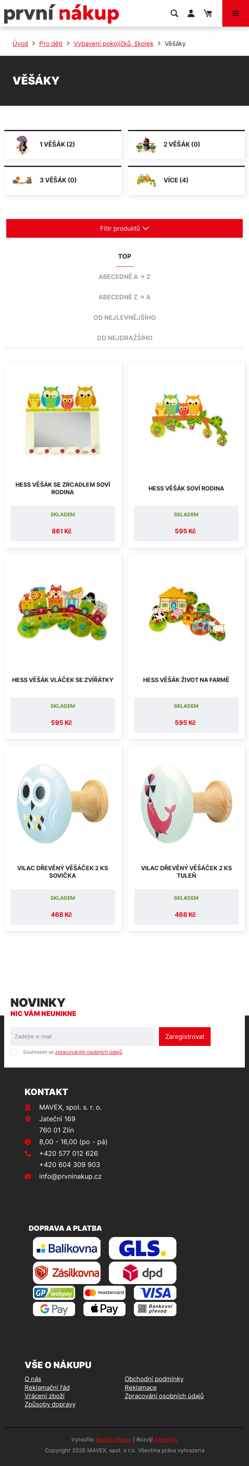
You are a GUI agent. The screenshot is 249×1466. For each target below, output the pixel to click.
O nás (33, 1379)
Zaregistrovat (184, 1036)
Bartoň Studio (113, 1439)
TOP (124, 256)
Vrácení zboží (45, 1396)
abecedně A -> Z (124, 277)
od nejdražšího (125, 338)
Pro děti (51, 43)
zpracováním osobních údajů (88, 1052)
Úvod (20, 43)
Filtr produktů (124, 228)
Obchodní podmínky (154, 1379)
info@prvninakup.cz (70, 1176)
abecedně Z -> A (124, 297)
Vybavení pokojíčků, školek (113, 43)
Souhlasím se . (73, 1052)
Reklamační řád (47, 1387)
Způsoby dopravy (50, 1404)
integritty (166, 1439)
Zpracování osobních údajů (164, 1396)
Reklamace (141, 1387)
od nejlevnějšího (124, 317)
